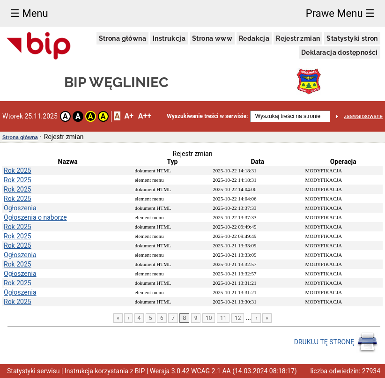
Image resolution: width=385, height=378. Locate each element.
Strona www (212, 38)
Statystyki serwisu (33, 371)
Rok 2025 (17, 170)
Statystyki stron (352, 38)
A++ (144, 115)
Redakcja (254, 38)
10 (209, 318)
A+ (128, 115)
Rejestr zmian (298, 38)
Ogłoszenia (20, 208)
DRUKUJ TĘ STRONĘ (336, 342)
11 (223, 318)
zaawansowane (363, 116)
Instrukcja (169, 38)
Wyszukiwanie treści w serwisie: (207, 116)
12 (238, 318)
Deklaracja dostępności (339, 52)
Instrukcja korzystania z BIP (105, 371)
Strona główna (122, 38)
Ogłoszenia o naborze (35, 217)
